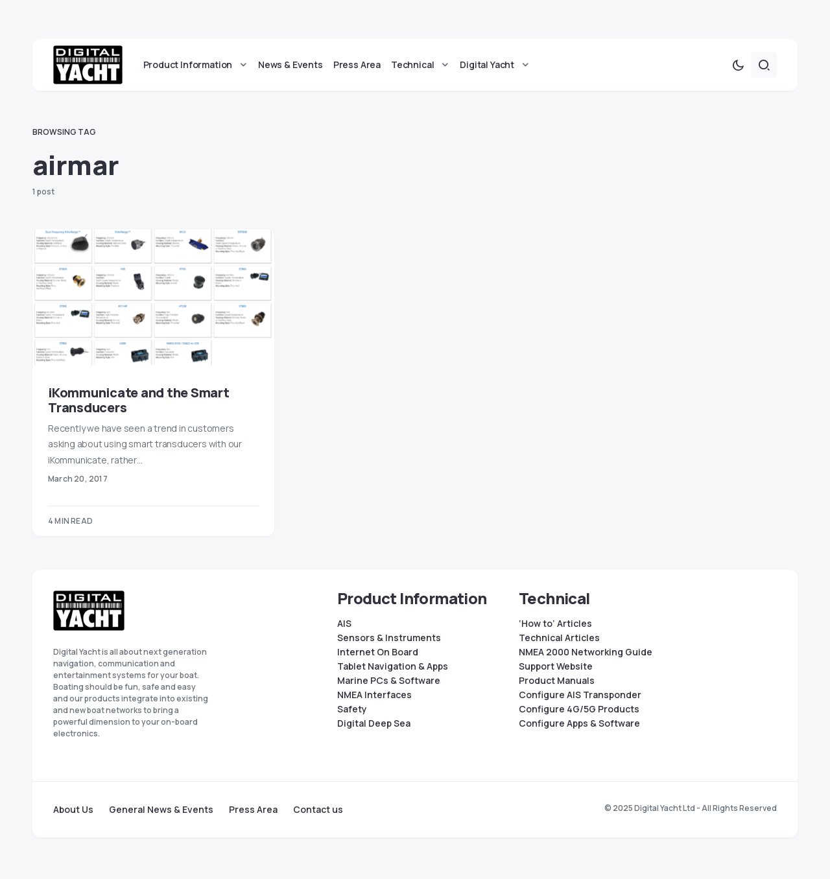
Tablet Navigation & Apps (392, 666)
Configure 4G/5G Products (579, 709)
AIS (344, 623)
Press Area (253, 809)
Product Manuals (557, 680)
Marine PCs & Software (388, 680)
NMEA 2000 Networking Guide (585, 652)
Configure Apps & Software (579, 723)
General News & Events (161, 809)
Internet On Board (377, 652)
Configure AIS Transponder (580, 694)
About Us (73, 809)
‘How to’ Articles (555, 623)
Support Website (556, 666)
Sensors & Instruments (389, 637)
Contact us (318, 809)
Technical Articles (559, 637)
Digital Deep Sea (373, 723)
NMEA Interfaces (374, 694)
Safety (352, 709)
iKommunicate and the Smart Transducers (139, 402)
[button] (738, 67)
